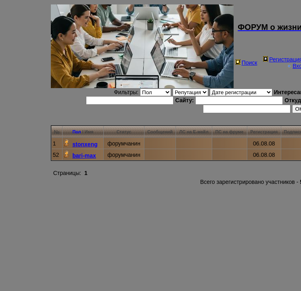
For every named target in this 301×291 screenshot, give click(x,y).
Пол (76, 131)
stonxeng (85, 144)
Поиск (246, 62)
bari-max (84, 155)
